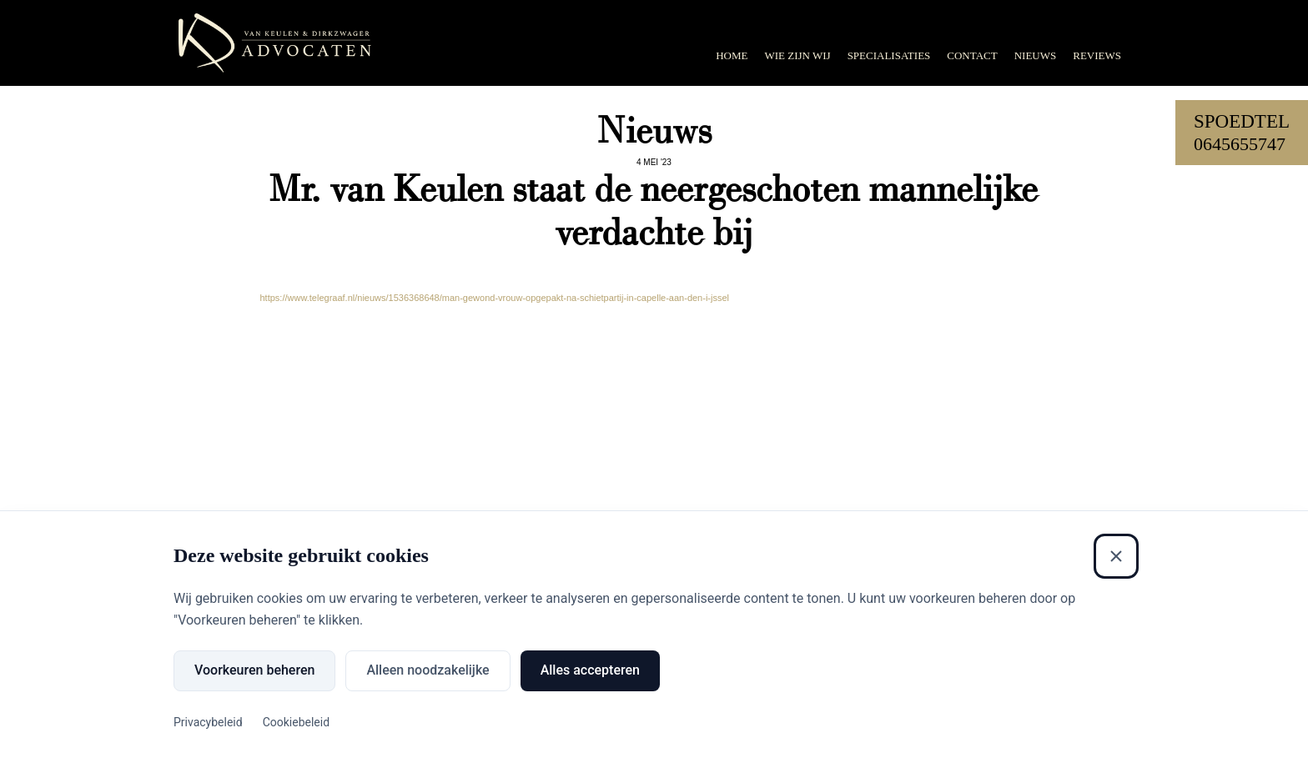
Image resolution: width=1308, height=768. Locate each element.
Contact (972, 55)
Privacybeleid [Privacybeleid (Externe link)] (208, 722)
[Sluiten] (1116, 556)
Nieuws (1035, 55)
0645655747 (1239, 143)
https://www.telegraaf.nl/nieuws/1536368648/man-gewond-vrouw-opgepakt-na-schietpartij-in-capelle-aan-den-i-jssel (494, 298)
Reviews (1097, 55)
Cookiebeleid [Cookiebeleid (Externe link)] (296, 722)
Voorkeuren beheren (254, 670)
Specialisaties (889, 55)
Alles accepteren (590, 670)
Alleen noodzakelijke (427, 670)
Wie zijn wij (797, 55)
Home (731, 55)
